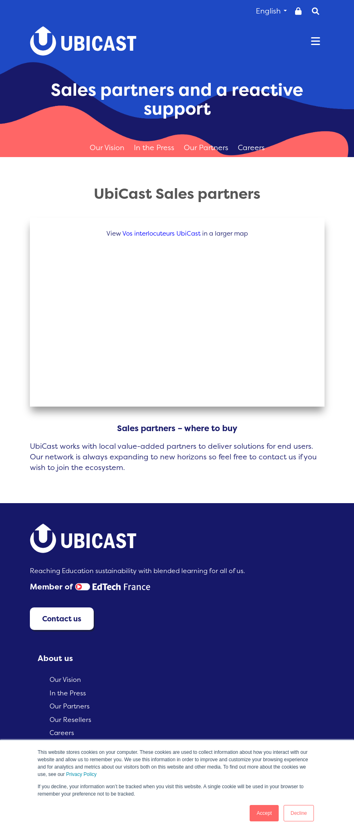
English (271, 11)
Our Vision (108, 147)
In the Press (155, 147)
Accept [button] (264, 813)
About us (55, 658)
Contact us (61, 619)
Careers (251, 147)
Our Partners (207, 147)
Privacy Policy (81, 774)
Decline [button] (299, 813)
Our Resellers (70, 719)
